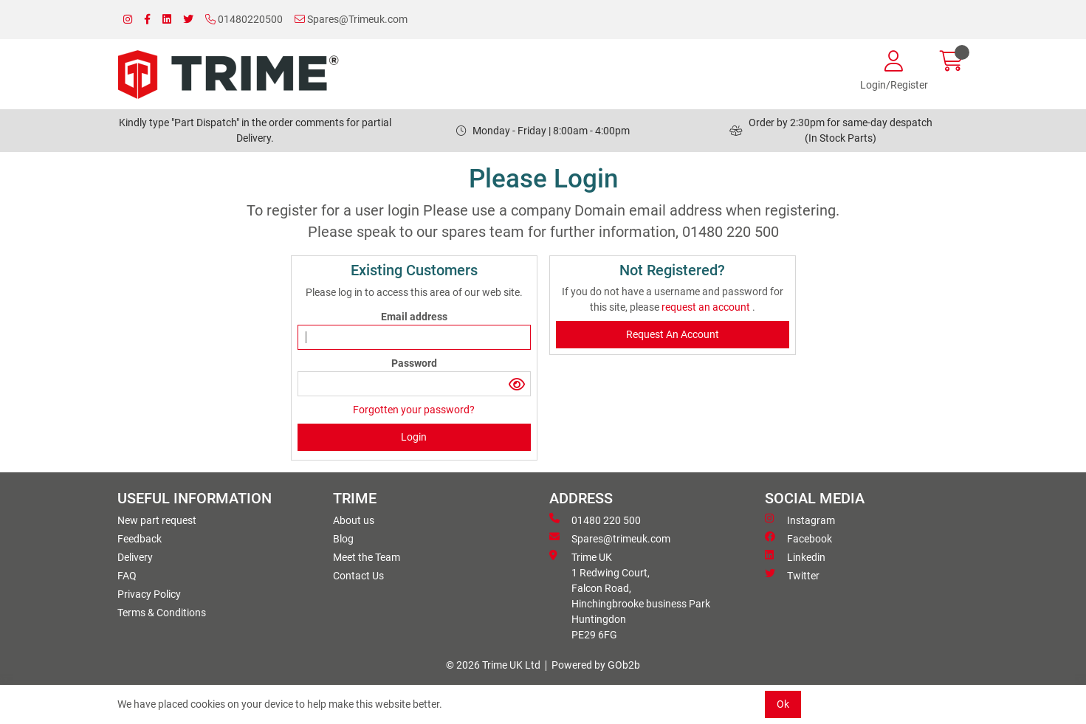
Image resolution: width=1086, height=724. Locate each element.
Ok (783, 704)
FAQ (127, 576)
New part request (156, 520)
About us (353, 520)
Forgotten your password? (414, 410)
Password (414, 363)
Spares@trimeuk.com (609, 538)
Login (414, 437)
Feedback (139, 539)
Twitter (792, 575)
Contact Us (358, 576)
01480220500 (244, 19)
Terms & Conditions (161, 612)
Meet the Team (366, 557)
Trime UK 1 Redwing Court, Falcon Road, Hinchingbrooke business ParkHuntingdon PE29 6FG (629, 595)
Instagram (800, 519)
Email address (414, 317)
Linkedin (795, 556)
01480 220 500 (595, 519)
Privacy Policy (149, 594)
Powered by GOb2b (595, 665)
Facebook (798, 538)
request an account (706, 307)
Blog (343, 539)
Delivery (135, 557)
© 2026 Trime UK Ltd (493, 665)
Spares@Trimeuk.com (351, 19)
